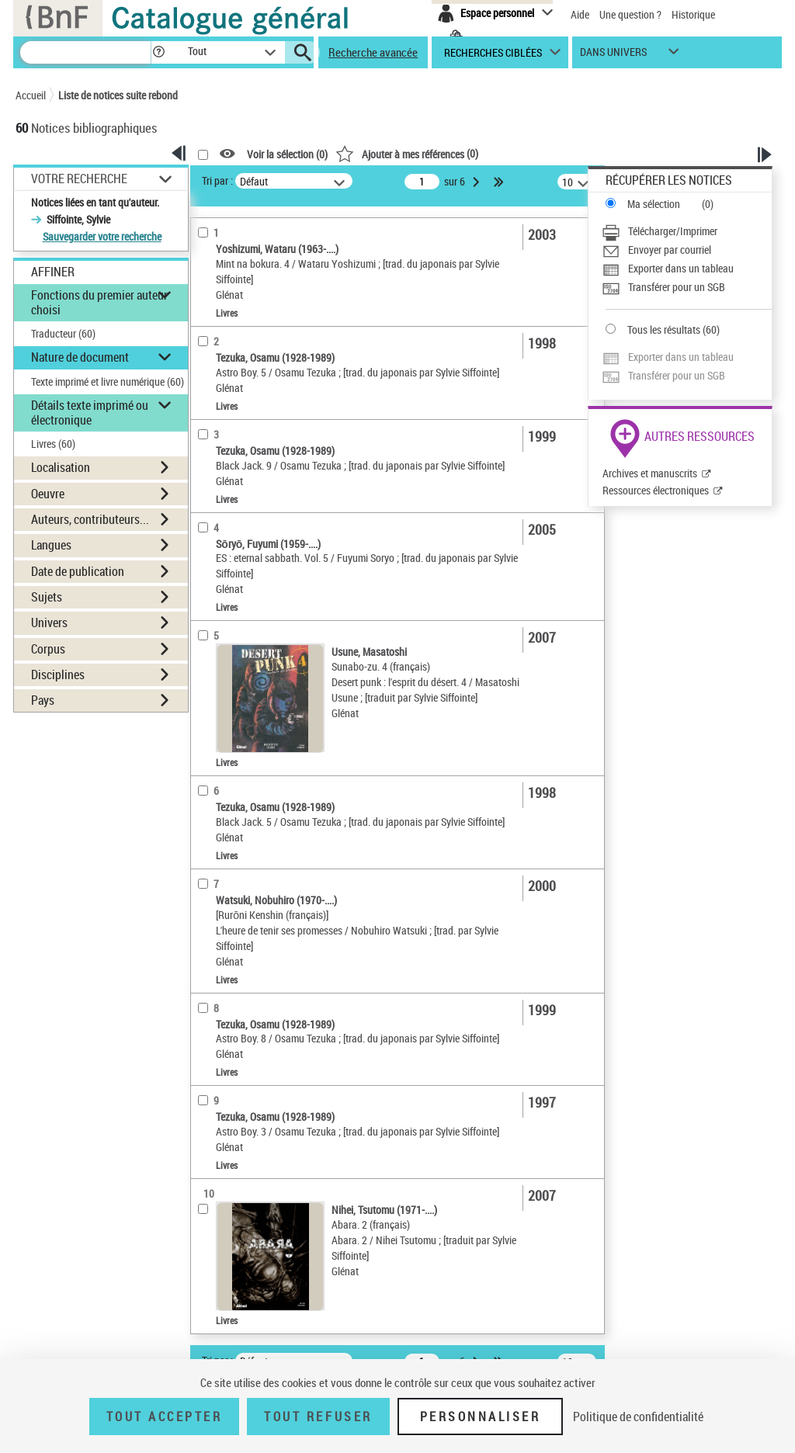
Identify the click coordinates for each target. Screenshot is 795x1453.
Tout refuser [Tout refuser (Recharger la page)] (318, 1416)
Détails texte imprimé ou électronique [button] (89, 412)
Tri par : (217, 180)
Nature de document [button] (80, 357)
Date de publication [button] (77, 571)
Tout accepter (164, 1416)
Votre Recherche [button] (79, 178)
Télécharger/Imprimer (672, 231)
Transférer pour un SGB (676, 286)
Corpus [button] (48, 648)
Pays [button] (42, 700)
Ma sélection (653, 203)
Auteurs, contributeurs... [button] (90, 519)
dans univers (613, 55)
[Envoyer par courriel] (687, 250)
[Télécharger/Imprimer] (687, 231)
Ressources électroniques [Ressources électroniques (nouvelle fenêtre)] (655, 490)
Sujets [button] (46, 596)
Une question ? (630, 14)
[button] (158, 52)
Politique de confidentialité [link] (638, 1416)
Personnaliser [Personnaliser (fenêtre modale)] (480, 1416)
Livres (53, 443)
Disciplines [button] (58, 674)
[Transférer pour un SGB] (687, 287)
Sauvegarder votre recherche (102, 236)
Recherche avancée (373, 52)
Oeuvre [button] (47, 493)
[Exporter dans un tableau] (687, 268)
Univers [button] (49, 622)
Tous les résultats (663, 329)
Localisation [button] (60, 467)
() (406, 153)
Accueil (31, 95)
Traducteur (63, 333)
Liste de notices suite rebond (118, 95)
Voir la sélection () (287, 154)
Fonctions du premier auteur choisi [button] (99, 302)
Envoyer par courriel (669, 249)
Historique (693, 14)
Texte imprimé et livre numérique (107, 381)
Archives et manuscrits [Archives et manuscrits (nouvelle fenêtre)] (649, 473)
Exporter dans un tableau (681, 268)
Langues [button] (51, 544)
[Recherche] (85, 52)
